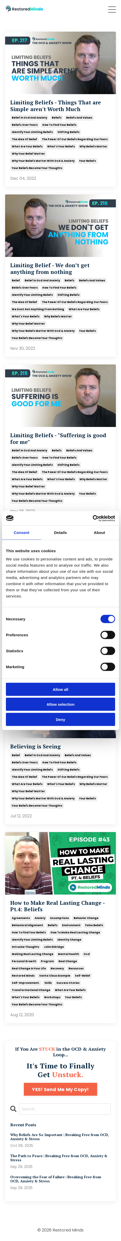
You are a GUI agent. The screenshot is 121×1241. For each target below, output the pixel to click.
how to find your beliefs (59, 125)
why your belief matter (28, 154)
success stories (67, 983)
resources (76, 968)
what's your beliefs (61, 146)
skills (48, 983)
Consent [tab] (21, 532)
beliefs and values (79, 118)
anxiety (40, 918)
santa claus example (54, 976)
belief (16, 280)
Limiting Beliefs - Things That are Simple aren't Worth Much (55, 105)
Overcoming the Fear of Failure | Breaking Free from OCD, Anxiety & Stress (55, 1179)
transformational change (31, 990)
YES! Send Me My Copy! (60, 1089)
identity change (69, 940)
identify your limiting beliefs (32, 132)
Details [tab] (60, 532)
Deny (60, 719)
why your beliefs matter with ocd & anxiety (43, 161)
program (47, 961)
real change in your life (29, 968)
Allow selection (60, 704)
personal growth (24, 961)
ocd (87, 954)
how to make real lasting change (75, 932)
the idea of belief (24, 139)
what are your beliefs (27, 146)
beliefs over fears (25, 125)
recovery (57, 968)
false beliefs (94, 925)
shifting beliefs (68, 132)
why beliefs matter (93, 146)
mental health (68, 954)
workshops (52, 997)
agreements (21, 918)
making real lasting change (32, 954)
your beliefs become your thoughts (37, 168)
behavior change (86, 918)
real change (67, 961)
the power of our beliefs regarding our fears (75, 139)
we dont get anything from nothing (38, 309)
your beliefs (87, 161)
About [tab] (99, 532)
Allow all (60, 689)
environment (71, 925)
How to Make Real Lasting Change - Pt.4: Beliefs (57, 906)
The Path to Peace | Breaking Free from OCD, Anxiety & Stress (58, 1158)
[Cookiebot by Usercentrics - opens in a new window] (92, 518)
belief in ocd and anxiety (29, 118)
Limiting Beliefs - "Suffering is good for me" (58, 438)
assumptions (59, 918)
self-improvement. (26, 983)
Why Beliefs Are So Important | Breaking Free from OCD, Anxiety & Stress (59, 1137)
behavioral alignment (27, 925)
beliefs (57, 118)
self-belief (82, 976)
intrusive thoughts (25, 947)
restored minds (23, 976)
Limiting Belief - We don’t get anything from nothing (49, 268)
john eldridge (54, 947)
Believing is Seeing (35, 746)
